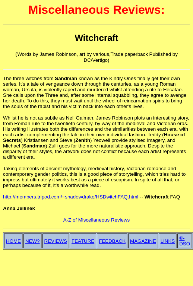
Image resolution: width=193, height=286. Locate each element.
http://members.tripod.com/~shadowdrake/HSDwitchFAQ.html (70, 197)
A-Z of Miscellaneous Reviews (96, 220)
